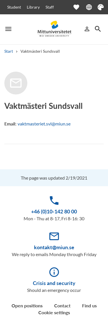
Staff (50, 7)
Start (8, 51)
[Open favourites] (79, 7)
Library (33, 7)
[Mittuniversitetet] (54, 29)
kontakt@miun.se (54, 247)
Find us (89, 305)
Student (14, 7)
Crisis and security (54, 283)
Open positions (27, 305)
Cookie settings (54, 312)
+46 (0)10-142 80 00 (54, 211)
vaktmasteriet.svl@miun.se (44, 123)
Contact (62, 305)
